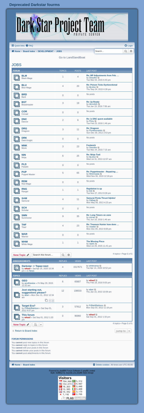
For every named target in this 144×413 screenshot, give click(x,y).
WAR (24, 234)
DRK (24, 137)
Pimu (91, 121)
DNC (24, 119)
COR (24, 111)
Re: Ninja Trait (93, 154)
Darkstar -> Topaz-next (35, 266)
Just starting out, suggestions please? (34, 291)
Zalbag (92, 200)
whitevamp (94, 266)
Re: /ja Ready (92, 102)
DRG (24, 128)
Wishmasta (94, 174)
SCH (24, 207)
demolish (93, 104)
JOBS (16, 65)
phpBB (62, 371)
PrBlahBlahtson (32, 308)
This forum (28, 314)
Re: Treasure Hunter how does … (102, 224)
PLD (24, 164)
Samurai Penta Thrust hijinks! (101, 198)
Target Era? (28, 305)
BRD (24, 94)
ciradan (92, 226)
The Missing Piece (95, 241)
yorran (92, 217)
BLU (24, 85)
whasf (27, 268)
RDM (24, 181)
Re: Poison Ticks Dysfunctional (101, 85)
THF (24, 224)
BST (24, 102)
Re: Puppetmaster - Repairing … (102, 171)
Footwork (91, 145)
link (90, 191)
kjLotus (92, 87)
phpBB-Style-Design (85, 373)
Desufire (93, 78)
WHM (25, 241)
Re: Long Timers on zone (98, 215)
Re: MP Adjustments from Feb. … (102, 75)
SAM (24, 198)
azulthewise (30, 283)
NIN (24, 154)
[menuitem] (29, 45)
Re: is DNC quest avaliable (99, 119)
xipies (91, 244)
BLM (24, 75)
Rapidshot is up (94, 189)
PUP (24, 171)
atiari (27, 295)
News (31, 271)
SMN (24, 215)
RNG (24, 189)
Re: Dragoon (92, 128)
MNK (24, 145)
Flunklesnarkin (96, 130)
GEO (24, 280)
